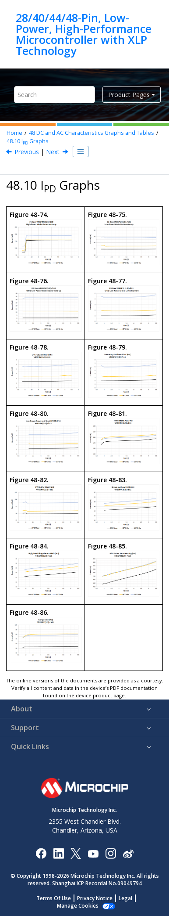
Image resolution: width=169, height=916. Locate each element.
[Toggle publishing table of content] (80, 151)
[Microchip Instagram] (110, 853)
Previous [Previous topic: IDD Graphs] (26, 152)
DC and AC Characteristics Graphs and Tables (91, 133)
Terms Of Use (53, 898)
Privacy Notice (95, 898)
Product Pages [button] (129, 94)
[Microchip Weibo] (128, 853)
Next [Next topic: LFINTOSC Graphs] (53, 152)
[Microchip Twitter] (75, 853)
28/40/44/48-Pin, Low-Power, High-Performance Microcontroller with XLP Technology (83, 34)
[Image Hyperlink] (93, 853)
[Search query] (54, 94)
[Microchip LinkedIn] (58, 853)
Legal (125, 898)
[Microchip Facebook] (40, 853)
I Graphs (28, 141)
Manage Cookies (78, 905)
